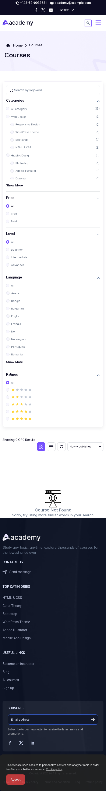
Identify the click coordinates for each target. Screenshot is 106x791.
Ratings (12, 374)
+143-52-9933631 (31, 3)
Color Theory (12, 606)
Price (10, 198)
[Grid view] (41, 446)
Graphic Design (20, 155)
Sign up (8, 688)
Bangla (15, 300)
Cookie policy (54, 769)
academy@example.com (70, 3)
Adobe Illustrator (25, 170)
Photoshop (22, 163)
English (16, 316)
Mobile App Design (17, 638)
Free (14, 213)
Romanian (17, 354)
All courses (11, 680)
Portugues (18, 346)
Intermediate (19, 257)
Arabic (15, 293)
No (13, 331)
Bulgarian (17, 308)
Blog (6, 672)
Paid (14, 221)
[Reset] (61, 446)
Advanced (18, 265)
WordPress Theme (27, 132)
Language (14, 277)
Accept (16, 779)
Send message (17, 572)
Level (10, 234)
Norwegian (18, 339)
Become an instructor (18, 664)
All (12, 206)
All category (19, 109)
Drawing (20, 178)
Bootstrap (21, 139)
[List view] (51, 446)
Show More (14, 185)
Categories (15, 100)
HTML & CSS (23, 147)
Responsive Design (27, 124)
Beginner (17, 249)
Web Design (18, 116)
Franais (16, 323)
